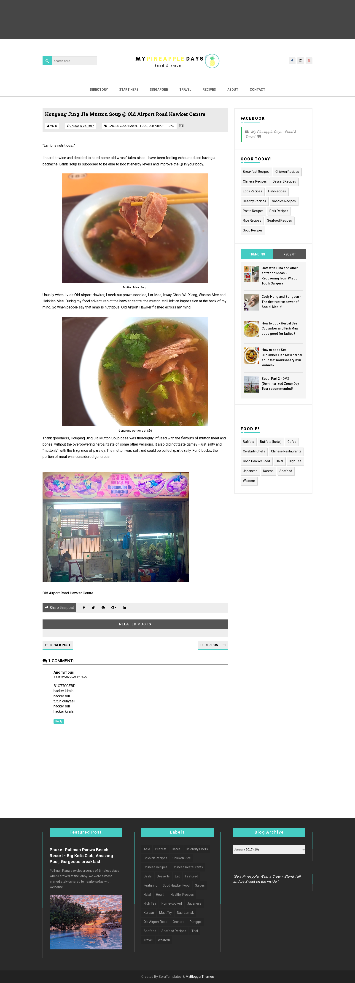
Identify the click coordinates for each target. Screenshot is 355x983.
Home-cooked (171, 903)
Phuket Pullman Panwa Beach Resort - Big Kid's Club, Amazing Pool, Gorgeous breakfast (81, 855)
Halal (279, 461)
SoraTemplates (170, 977)
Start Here (128, 89)
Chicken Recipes (287, 171)
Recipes (209, 89)
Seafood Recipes (279, 220)
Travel (185, 89)
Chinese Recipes (255, 181)
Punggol (196, 922)
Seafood (286, 471)
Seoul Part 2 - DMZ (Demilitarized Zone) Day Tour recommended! (280, 384)
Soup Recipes (253, 230)
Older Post (210, 645)
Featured (191, 876)
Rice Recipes (252, 220)
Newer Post (60, 645)
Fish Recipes (277, 191)
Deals (148, 876)
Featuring (150, 885)
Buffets (248, 442)
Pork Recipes (278, 211)
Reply (58, 721)
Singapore (159, 89)
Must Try (165, 912)
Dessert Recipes (284, 181)
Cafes (292, 442)
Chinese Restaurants (286, 451)
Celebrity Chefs (254, 451)
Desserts (163, 876)
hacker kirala (63, 691)
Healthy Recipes (254, 201)
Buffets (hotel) (271, 442)
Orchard (178, 922)
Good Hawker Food (133, 126)
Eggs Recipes (252, 191)
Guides (200, 885)
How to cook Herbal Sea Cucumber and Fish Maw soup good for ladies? (280, 328)
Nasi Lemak (185, 912)
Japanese (250, 471)
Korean (268, 471)
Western (249, 481)
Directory (99, 89)
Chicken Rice (181, 858)
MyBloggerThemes (200, 977)
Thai (194, 931)
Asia (147, 849)
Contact (257, 89)
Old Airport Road (161, 126)
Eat (177, 876)
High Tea (295, 461)
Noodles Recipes (284, 201)
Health (160, 894)
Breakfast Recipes (256, 171)
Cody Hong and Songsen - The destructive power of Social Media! (281, 302)
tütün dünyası (64, 701)
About (232, 89)
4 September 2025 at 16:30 (70, 676)
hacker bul (62, 696)
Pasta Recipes (253, 211)
